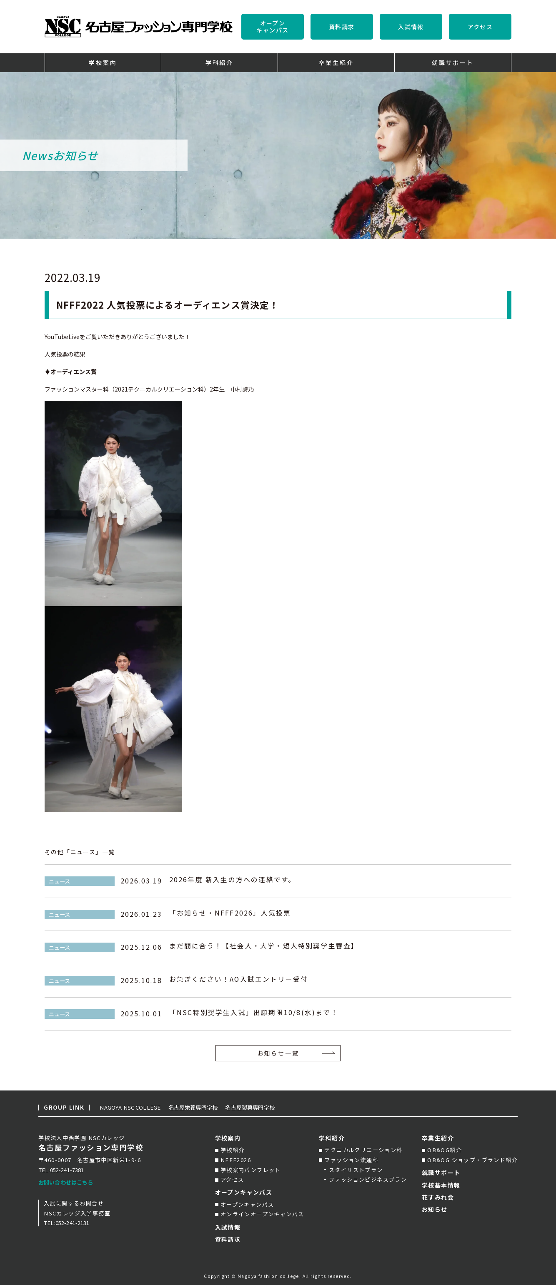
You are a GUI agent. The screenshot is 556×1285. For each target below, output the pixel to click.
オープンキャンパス (272, 26)
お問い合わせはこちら (68, 1182)
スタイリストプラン (356, 1170)
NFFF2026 (235, 1160)
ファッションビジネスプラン (368, 1179)
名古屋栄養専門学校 (205, 1107)
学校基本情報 (441, 1185)
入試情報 (411, 26)
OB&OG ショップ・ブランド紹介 (472, 1160)
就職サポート (441, 1172)
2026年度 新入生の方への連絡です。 (232, 881)
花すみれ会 (438, 1197)
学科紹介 (332, 1138)
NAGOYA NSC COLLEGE (135, 1107)
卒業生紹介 (438, 1138)
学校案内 (228, 1138)
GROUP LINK (64, 1107)
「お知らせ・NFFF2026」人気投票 (230, 914)
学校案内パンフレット (250, 1170)
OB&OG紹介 (444, 1150)
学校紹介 (232, 1150)
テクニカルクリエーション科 (363, 1150)
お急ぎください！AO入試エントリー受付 (238, 980)
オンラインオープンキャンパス (262, 1214)
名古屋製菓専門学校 (266, 1107)
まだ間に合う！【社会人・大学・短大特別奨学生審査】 (264, 947)
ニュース (59, 881)
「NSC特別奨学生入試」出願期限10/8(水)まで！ (253, 1013)
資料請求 (342, 26)
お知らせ (435, 1209)
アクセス (480, 26)
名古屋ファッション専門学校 (90, 1148)
